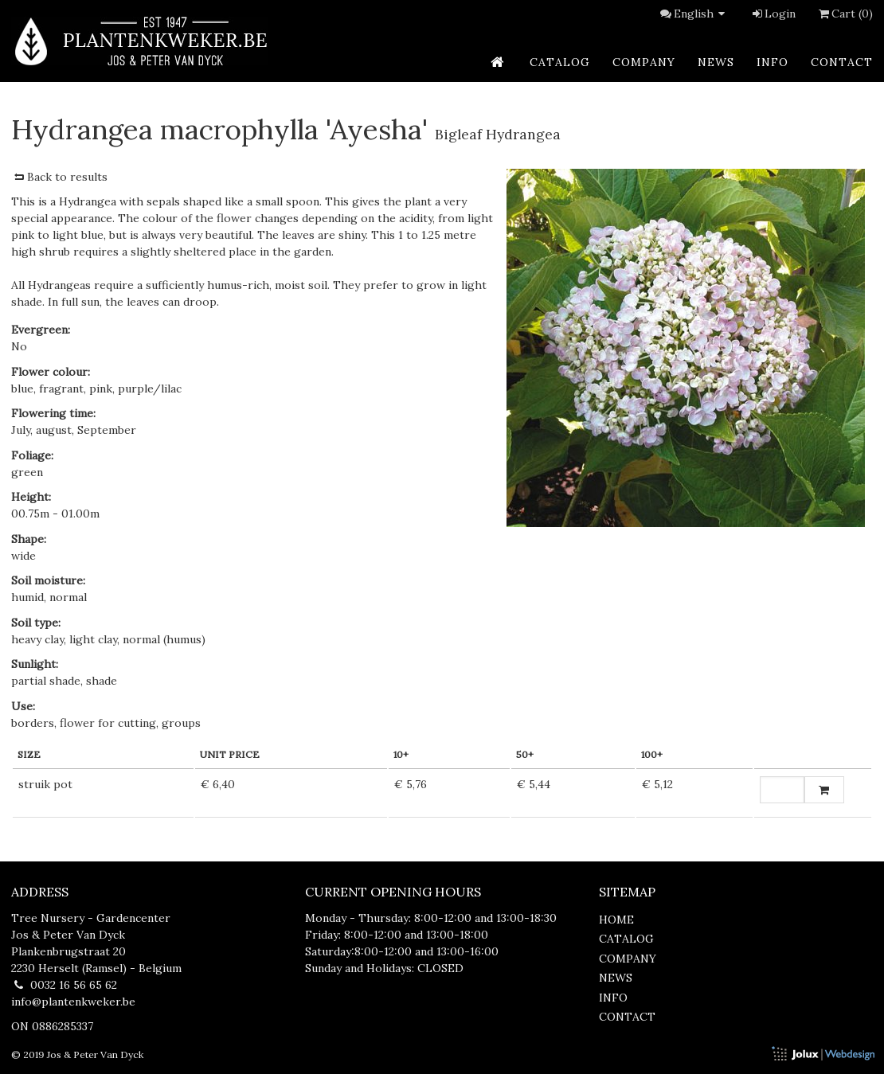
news (716, 62)
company (643, 62)
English (701, 13)
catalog (560, 62)
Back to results (59, 177)
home (616, 919)
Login (772, 13)
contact (842, 62)
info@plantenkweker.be (73, 1001)
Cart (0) (844, 13)
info (772, 62)
